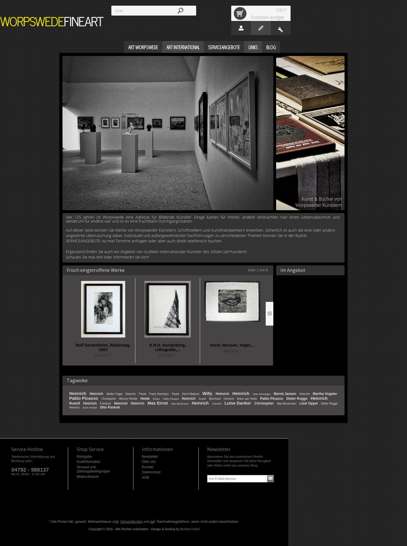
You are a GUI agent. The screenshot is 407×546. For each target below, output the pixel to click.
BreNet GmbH (190, 529)
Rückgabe (84, 457)
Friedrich (106, 403)
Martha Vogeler (325, 394)
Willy (207, 393)
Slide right (269, 314)
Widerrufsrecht (88, 477)
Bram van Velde (247, 398)
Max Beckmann (180, 403)
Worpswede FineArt (52, 21)
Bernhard (215, 398)
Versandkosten (131, 522)
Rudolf (203, 398)
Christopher (109, 398)
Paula (143, 393)
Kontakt (147, 467)
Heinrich (78, 393)
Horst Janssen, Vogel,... (232, 345)
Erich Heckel (90, 407)
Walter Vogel (115, 393)
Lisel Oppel (309, 403)
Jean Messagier (262, 394)
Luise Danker (238, 403)
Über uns (149, 462)
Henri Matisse (191, 393)
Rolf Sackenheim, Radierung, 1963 (103, 347)
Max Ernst (158, 403)
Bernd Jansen (285, 394)
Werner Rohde (128, 398)
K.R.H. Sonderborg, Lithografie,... (167, 347)
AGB (145, 478)
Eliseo (157, 398)
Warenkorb (241, 13)
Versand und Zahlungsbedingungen (93, 469)
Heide (145, 399)
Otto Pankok (110, 407)
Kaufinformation (88, 462)
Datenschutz (151, 472)
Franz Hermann (159, 393)
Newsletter (150, 457)
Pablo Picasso (84, 398)
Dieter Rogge (297, 399)
